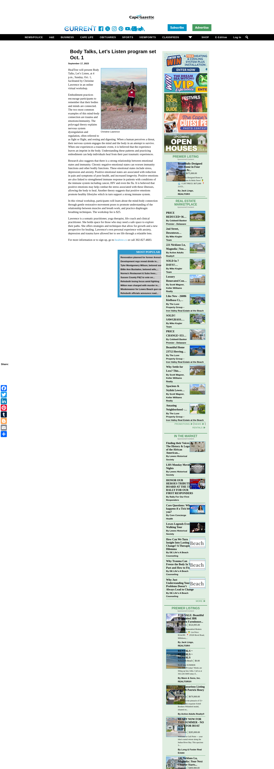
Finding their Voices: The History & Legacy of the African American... (179, 447)
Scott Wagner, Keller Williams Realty (175, 287)
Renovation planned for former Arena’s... (141, 257)
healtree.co (121, 239)
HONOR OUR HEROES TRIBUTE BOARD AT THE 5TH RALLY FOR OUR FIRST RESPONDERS (179, 487)
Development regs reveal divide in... (139, 261)
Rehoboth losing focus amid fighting (139, 281)
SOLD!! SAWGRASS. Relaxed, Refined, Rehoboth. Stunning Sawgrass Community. (176, 318)
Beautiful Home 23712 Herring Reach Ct (175, 350)
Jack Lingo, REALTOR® (186, 192)
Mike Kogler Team (174, 238)
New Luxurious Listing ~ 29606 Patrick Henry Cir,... (191, 690)
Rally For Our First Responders (177, 498)
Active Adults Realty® (175, 254)
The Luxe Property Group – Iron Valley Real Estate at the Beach (185, 307)
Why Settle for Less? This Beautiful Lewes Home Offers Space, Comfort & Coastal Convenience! (176, 369)
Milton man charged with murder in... (139, 285)
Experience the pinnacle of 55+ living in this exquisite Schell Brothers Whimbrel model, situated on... (190, 705)
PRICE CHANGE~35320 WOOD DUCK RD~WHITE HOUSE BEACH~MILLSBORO (176, 334)
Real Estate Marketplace (185, 202)
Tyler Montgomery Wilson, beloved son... (141, 265)
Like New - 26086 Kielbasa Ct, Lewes (176, 298)
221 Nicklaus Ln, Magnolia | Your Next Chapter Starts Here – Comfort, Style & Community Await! (176, 247)
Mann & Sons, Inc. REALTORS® (189, 680)
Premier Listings (186, 608)
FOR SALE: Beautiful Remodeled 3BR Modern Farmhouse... (191, 618)
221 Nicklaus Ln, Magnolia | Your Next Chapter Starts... (190, 761)
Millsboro (182, 625)
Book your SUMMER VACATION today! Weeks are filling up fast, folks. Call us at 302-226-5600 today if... (190, 669)
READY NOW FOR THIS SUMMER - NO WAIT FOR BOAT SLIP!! (191, 724)
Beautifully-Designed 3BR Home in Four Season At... (190, 167)
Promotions (182, 424)
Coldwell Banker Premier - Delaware (176, 222)
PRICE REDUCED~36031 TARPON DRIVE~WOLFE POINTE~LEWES (176, 215)
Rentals (197, 427)
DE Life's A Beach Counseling (177, 554)
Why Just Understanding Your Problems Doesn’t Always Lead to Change (180, 584)
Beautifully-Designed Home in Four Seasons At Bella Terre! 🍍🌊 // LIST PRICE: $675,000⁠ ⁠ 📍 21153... (191, 182)
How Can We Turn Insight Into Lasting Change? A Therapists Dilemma (179, 544)
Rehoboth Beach (185, 661)
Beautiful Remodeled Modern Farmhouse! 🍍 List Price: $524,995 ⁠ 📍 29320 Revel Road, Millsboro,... (191, 633)
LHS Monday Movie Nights (178, 466)
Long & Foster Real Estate (190, 751)
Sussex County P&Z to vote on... (137, 277)
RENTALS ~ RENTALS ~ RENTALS (185, 654)
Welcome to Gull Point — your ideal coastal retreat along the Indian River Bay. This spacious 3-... (190, 741)
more (199, 601)
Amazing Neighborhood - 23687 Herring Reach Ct (175, 408)
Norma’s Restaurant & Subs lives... (138, 273)
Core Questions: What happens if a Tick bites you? (179, 508)
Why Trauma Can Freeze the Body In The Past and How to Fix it (179, 564)
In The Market (185, 436)
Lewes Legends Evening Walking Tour (180, 525)
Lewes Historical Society (176, 458)
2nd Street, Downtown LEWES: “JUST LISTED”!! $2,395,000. (175, 231)
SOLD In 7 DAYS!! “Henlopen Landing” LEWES (172, 263)
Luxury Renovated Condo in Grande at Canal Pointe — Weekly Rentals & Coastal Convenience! (176, 279)
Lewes (181, 173)
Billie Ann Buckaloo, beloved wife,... (139, 269)
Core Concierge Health (176, 517)
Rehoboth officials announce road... (139, 293)
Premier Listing (186, 156)
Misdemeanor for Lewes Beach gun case (141, 289)
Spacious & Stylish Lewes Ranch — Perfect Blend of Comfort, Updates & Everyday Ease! (176, 388)
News (197, 424)
